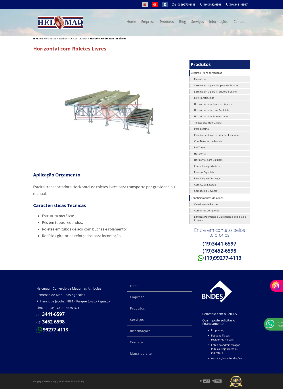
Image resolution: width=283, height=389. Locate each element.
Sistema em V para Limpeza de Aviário (216, 85)
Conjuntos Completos (206, 210)
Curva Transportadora (207, 166)
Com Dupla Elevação (206, 190)
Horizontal (200, 153)
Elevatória (200, 79)
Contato (239, 21)
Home (131, 21)
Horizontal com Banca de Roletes (213, 104)
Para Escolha (201, 128)
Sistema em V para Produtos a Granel (215, 91)
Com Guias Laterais (205, 184)
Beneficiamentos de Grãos (207, 198)
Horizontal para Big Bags (208, 159)
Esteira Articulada (204, 97)
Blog (182, 21)
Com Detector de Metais (208, 141)
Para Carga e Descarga (207, 178)
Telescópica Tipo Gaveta (208, 122)
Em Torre (199, 147)
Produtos (167, 21)
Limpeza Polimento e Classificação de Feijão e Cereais (220, 218)
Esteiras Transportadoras (206, 73)
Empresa (148, 21)
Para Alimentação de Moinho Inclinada (216, 135)
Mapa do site (141, 353)
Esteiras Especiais (204, 172)
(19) (237, 4)
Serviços (197, 21)
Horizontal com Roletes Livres (211, 116)
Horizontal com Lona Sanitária (211, 110)
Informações (218, 21)
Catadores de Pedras (206, 204)
